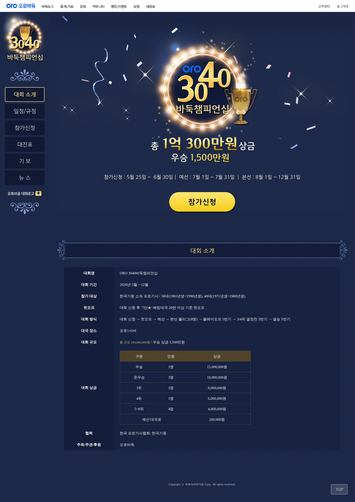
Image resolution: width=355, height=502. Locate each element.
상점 (136, 6)
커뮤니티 (98, 6)
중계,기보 (66, 6)
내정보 (150, 6)
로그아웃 (343, 6)
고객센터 (324, 6)
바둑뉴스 (48, 6)
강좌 (83, 6)
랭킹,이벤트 (119, 6)
